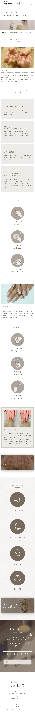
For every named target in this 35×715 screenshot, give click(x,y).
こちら (24, 643)
